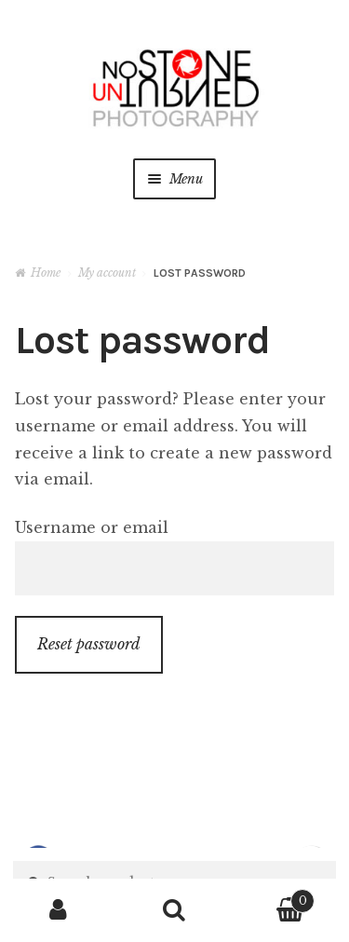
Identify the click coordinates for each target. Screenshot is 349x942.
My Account (58, 910)
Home (45, 273)
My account (107, 273)
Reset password (89, 644)
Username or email (91, 527)
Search (174, 910)
